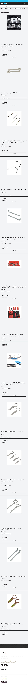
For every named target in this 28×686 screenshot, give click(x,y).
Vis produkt (14, 57)
